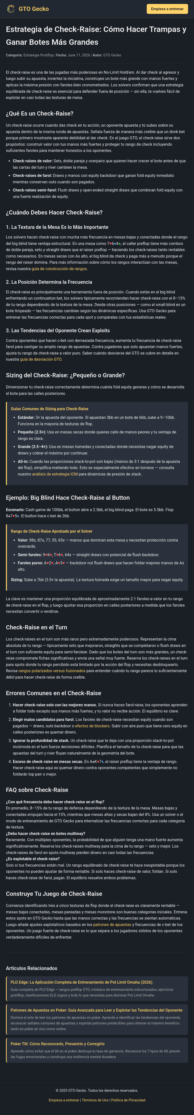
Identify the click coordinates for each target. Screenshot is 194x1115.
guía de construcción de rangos (59, 268)
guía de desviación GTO (40, 359)
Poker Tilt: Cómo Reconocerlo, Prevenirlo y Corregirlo (58, 1044)
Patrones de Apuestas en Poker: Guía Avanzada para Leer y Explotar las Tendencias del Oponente (96, 1010)
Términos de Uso (95, 1100)
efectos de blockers (92, 726)
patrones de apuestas (112, 924)
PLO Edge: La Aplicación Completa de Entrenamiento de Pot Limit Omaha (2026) (81, 982)
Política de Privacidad (128, 1100)
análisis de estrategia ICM (55, 474)
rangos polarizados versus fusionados (52, 670)
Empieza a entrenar (167, 9)
